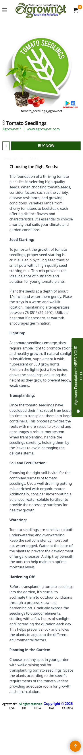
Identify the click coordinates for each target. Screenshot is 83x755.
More (34, 158)
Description (13, 158)
